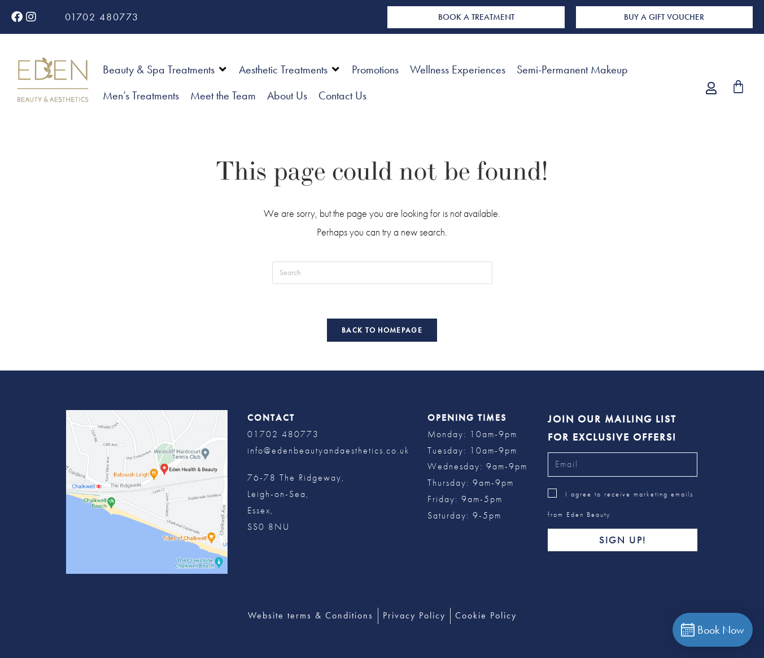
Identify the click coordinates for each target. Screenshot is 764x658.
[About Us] (287, 95)
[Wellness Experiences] (457, 69)
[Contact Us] (342, 95)
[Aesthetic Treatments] (289, 69)
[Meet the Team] (223, 95)
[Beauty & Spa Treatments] (165, 69)
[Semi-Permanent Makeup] (572, 69)
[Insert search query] (382, 273)
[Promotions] (375, 69)
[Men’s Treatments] (141, 95)
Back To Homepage (382, 330)
